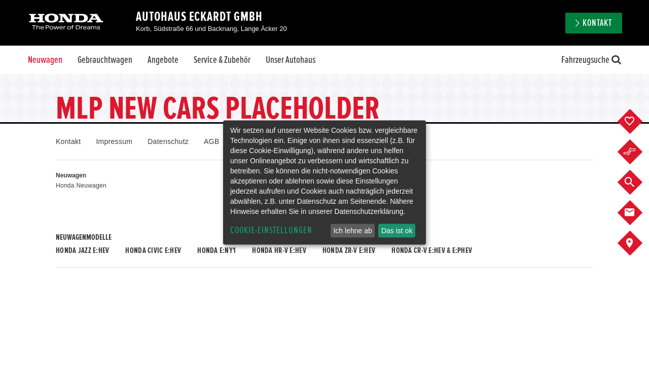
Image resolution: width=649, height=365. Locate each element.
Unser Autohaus (290, 60)
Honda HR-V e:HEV (279, 250)
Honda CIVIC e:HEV (153, 250)
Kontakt (597, 23)
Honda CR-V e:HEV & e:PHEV (431, 250)
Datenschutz (168, 141)
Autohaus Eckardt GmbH (199, 16)
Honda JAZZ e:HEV (82, 250)
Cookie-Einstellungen (271, 230)
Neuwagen (45, 60)
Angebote (163, 60)
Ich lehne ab (352, 231)
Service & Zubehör (222, 60)
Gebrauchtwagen (105, 60)
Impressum (114, 141)
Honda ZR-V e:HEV (348, 250)
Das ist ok (396, 231)
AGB (211, 141)
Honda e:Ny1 (216, 250)
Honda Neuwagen (81, 185)
